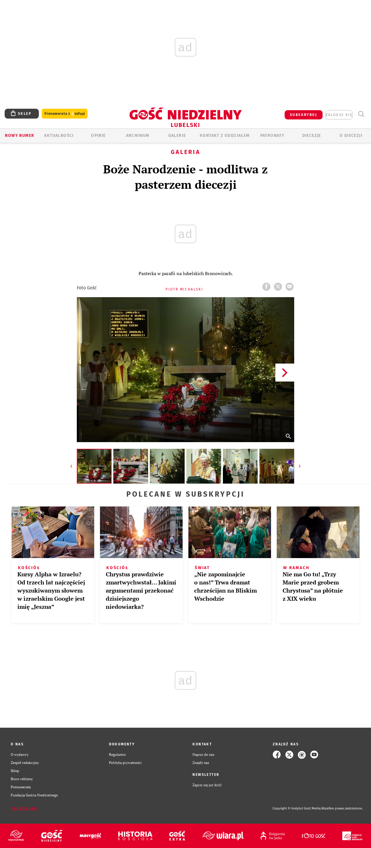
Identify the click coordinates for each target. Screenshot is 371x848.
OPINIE (98, 135)
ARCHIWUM (138, 135)
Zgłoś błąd (24, 809)
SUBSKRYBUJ (303, 115)
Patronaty (272, 135)
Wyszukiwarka (361, 114)
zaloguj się (339, 115)
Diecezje (311, 135)
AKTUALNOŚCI (59, 135)
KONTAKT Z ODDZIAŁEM (225, 135)
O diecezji (351, 135)
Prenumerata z (64, 113)
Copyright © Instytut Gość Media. (296, 808)
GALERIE (177, 135)
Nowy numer (19, 135)
